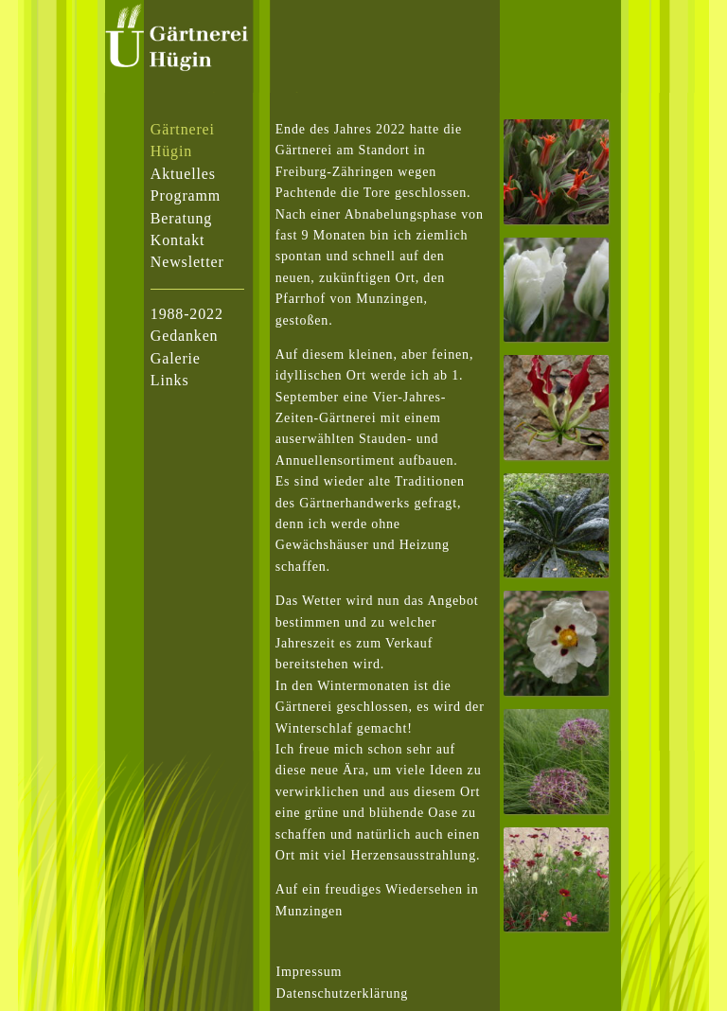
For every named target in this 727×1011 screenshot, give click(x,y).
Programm (186, 195)
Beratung (181, 218)
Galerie (176, 358)
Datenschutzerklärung (342, 993)
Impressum (309, 972)
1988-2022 (187, 314)
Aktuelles (183, 174)
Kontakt (177, 240)
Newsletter (187, 262)
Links (170, 380)
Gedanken (185, 336)
